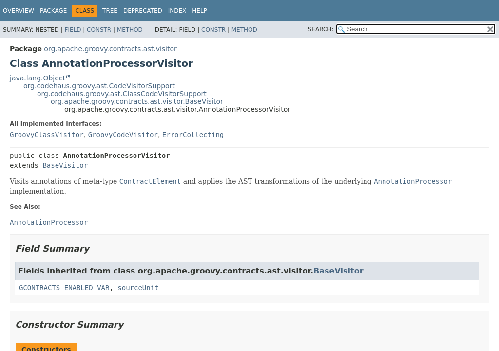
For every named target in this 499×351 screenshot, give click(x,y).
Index (177, 10)
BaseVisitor (65, 165)
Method (130, 29)
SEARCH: (321, 29)
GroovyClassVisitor (47, 134)
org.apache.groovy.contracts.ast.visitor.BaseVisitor (137, 101)
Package (53, 10)
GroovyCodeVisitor (123, 134)
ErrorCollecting (193, 134)
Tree (109, 10)
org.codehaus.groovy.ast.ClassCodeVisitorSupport (122, 94)
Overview (18, 10)
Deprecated (142, 10)
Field (72, 29)
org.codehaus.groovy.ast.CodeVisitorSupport (99, 86)
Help (199, 10)
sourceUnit (137, 288)
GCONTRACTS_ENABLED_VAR (64, 288)
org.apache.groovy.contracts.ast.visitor (110, 49)
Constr (99, 29)
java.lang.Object (37, 78)
